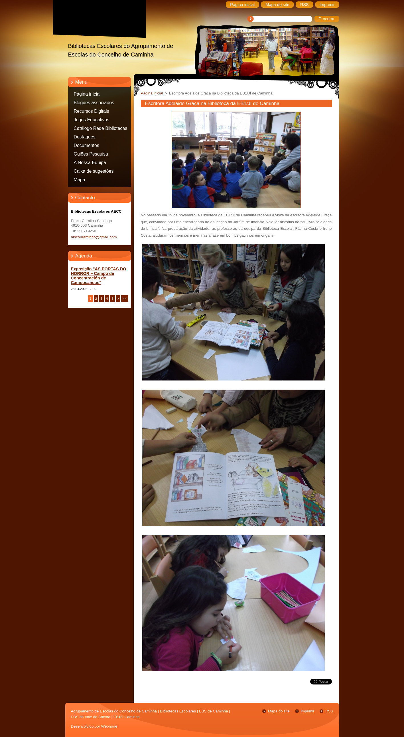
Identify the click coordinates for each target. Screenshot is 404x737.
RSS (329, 711)
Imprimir (307, 711)
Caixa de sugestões (94, 171)
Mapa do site (279, 711)
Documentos (86, 145)
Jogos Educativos (91, 119)
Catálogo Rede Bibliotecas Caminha (100, 129)
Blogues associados (94, 102)
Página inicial (87, 94)
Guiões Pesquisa (91, 154)
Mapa (79, 179)
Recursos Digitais (91, 111)
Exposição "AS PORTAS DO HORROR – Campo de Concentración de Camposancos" (98, 276)
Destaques (85, 136)
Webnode (109, 726)
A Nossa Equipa (90, 162)
